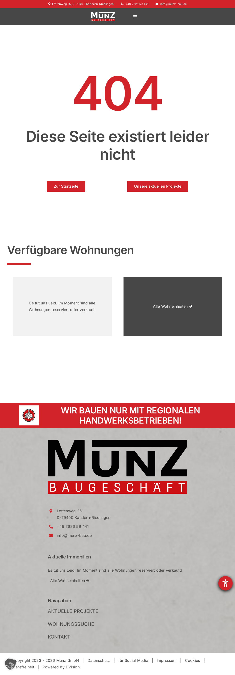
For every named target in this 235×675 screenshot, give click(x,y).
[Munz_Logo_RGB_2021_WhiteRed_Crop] (103, 14)
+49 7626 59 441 (134, 4)
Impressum (167, 660)
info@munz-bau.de (171, 4)
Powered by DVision (61, 667)
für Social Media (133, 660)
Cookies (192, 660)
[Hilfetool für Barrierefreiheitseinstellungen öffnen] (225, 583)
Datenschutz (98, 660)
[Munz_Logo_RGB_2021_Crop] (117, 441)
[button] (10, 664)
